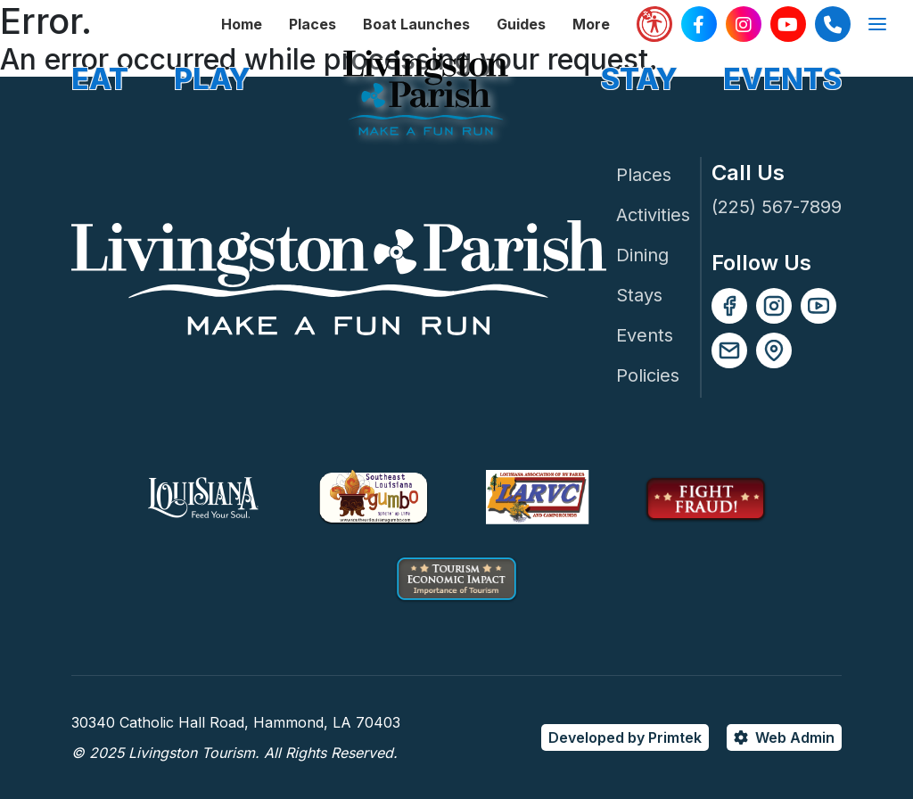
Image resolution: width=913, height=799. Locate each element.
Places (312, 24)
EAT (99, 79)
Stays (639, 295)
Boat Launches (416, 24)
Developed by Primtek (625, 737)
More (591, 24)
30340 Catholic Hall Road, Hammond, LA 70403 (235, 722)
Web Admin (795, 737)
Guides (521, 24)
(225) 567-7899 (776, 207)
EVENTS (782, 79)
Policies (647, 375)
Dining (642, 255)
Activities (653, 215)
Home (241, 24)
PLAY (212, 79)
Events (644, 335)
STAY (639, 79)
